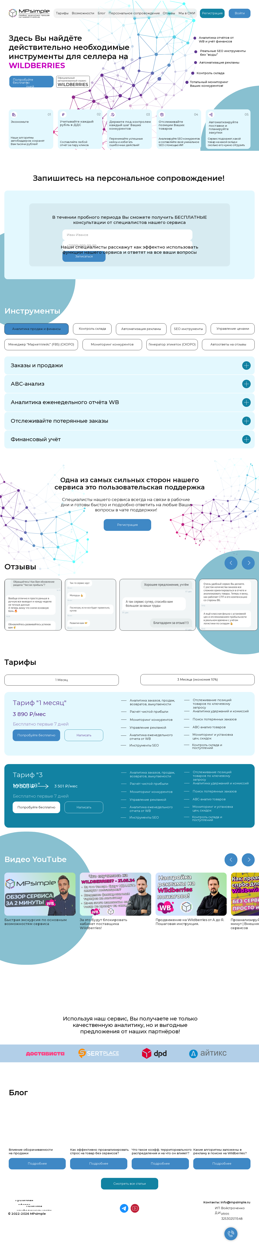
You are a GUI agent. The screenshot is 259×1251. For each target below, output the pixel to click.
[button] (24, 1202)
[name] (127, 234)
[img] (157, 605)
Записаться (84, 256)
